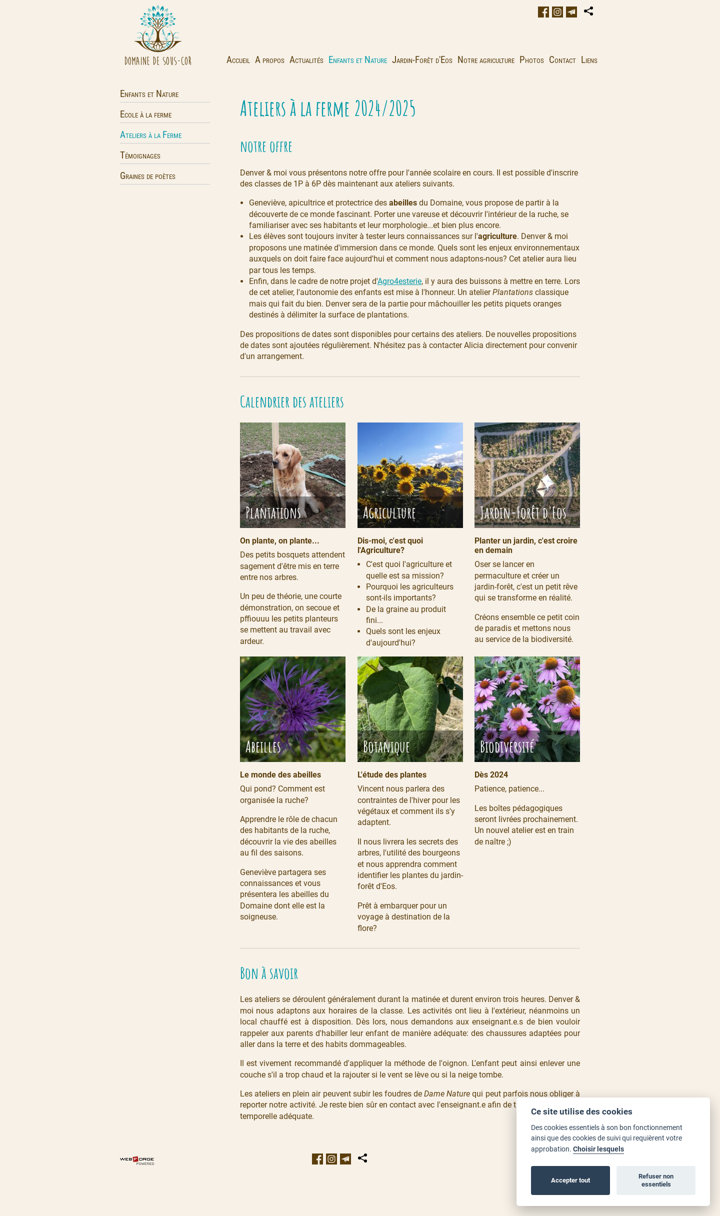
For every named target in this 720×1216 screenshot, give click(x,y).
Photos (532, 60)
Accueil (238, 60)
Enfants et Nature (357, 60)
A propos (269, 60)
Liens (589, 60)
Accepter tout (570, 1180)
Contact (562, 60)
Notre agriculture (486, 60)
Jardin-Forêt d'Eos (422, 60)
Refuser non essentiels (656, 1180)
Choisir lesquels (598, 1149)
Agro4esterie (400, 281)
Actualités (307, 60)
